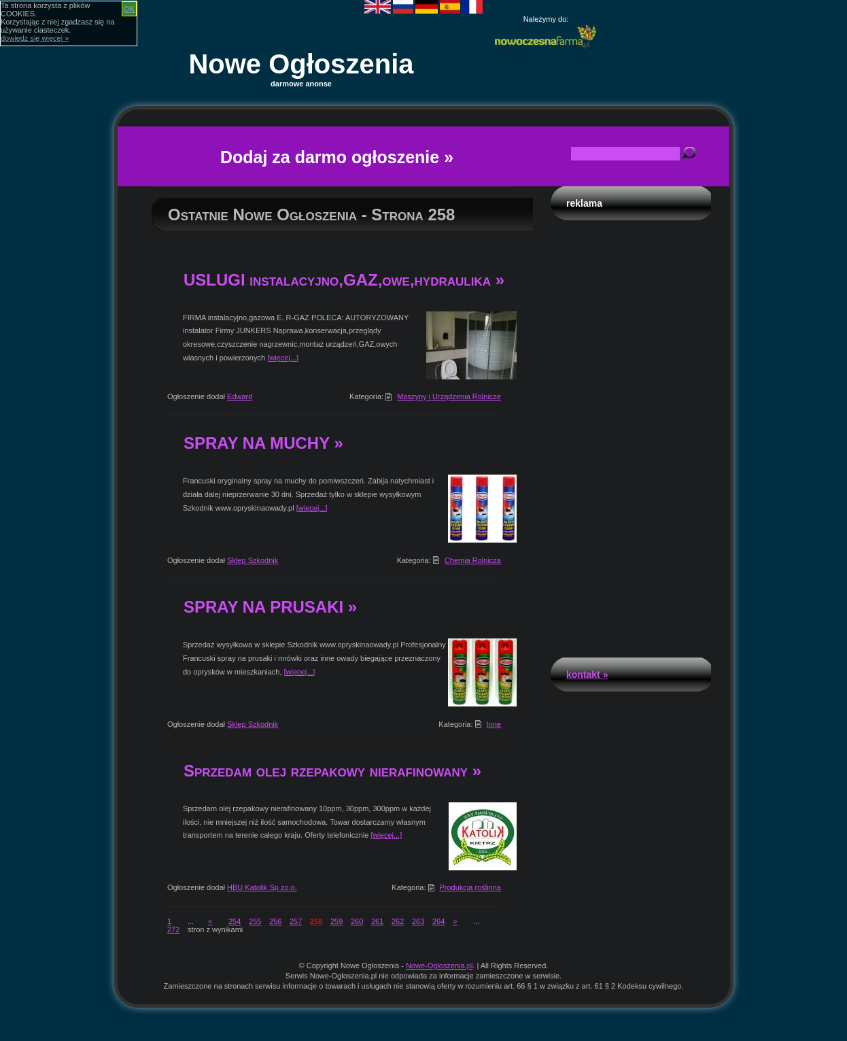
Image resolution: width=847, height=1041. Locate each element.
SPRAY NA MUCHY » (263, 443)
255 (255, 921)
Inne (494, 724)
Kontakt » (587, 674)
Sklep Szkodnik (252, 560)
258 (316, 921)
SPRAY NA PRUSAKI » (270, 607)
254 (234, 921)
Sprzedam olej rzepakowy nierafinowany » (332, 771)
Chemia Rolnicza (473, 560)
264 (438, 921)
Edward (239, 396)
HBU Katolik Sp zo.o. (262, 887)
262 (398, 921)
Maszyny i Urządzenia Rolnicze (449, 396)
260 (357, 921)
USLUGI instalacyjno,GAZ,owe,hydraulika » (344, 280)
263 (418, 921)
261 (377, 921)
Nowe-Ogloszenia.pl (439, 965)
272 (173, 929)
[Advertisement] (630, 435)
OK (129, 9)
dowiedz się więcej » (35, 38)
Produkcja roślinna (471, 887)
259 (336, 921)
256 (275, 921)
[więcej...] (282, 358)
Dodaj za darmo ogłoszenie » (336, 157)
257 (296, 921)
